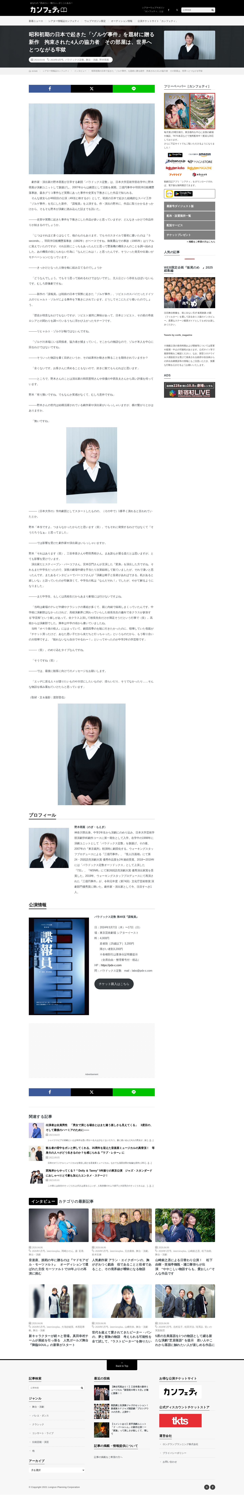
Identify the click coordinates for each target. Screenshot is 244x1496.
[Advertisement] (91, 1047)
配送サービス (175, 226)
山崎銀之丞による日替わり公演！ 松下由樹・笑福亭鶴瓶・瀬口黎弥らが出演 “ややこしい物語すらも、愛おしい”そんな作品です (185, 1267)
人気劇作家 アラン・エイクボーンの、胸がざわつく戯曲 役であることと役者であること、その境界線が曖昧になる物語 (122, 1265)
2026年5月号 (38, 1251)
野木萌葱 (104, 60)
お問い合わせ (170, 1463)
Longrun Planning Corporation (64, 1488)
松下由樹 (206, 1251)
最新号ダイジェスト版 (180, 206)
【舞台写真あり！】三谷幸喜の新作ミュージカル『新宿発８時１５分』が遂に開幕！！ (129, 1391)
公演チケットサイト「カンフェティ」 (158, 21)
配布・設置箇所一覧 (179, 216)
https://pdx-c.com (111, 965)
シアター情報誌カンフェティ (63, 21)
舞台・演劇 (92, 60)
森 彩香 (79, 1251)
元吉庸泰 (129, 1251)
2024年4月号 (56, 60)
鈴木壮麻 (96, 1255)
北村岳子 (178, 1328)
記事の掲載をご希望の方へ (108, 1458)
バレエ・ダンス (40, 1416)
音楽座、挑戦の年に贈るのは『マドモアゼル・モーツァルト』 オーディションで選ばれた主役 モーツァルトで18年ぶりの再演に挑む (58, 1267)
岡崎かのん (67, 1251)
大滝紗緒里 (67, 1328)
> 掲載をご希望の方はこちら (201, 242)
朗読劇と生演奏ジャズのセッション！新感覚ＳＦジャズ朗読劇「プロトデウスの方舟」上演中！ (129, 1409)
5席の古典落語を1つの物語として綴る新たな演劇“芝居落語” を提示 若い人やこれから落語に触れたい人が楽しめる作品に (185, 1341)
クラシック (38, 1425)
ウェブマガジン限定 (95, 21)
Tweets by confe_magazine (178, 336)
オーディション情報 (121, 21)
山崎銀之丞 (194, 1251)
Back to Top (122, 1367)
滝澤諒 (199, 1328)
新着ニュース (36, 21)
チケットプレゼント (179, 235)
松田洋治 (189, 1328)
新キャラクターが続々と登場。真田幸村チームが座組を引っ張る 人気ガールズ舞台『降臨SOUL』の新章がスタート (58, 1341)
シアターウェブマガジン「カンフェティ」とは (153, 9)
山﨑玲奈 (129, 1328)
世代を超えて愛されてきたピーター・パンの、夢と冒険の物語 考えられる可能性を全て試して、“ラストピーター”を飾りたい (122, 1338)
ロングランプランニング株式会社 (180, 1445)
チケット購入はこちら (114, 984)
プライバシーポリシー (174, 1454)
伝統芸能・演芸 (40, 1443)
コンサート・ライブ (43, 1434)
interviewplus (53, 1251)
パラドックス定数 (74, 60)
